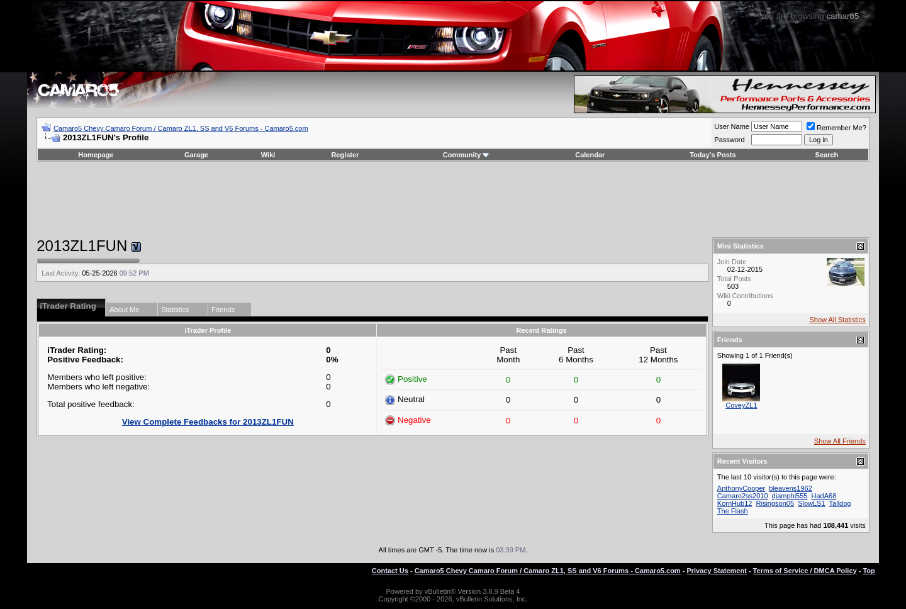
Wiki (268, 155)
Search (827, 155)
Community (466, 155)
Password (729, 139)
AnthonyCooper (741, 488)
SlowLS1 (811, 503)
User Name (731, 126)
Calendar (590, 155)
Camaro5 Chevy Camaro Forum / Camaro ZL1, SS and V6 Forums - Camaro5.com (180, 128)
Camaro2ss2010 (742, 496)
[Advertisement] (453, 199)
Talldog (840, 503)
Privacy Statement (716, 570)
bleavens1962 (790, 488)
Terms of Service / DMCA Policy (805, 570)
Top (869, 570)
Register (345, 155)
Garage (196, 155)
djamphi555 (790, 496)
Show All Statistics (838, 319)
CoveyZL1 (741, 405)
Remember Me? (836, 127)
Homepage (95, 155)
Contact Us (390, 570)
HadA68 (824, 496)
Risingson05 (775, 503)
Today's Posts (712, 155)
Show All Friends (840, 441)
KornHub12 (734, 503)
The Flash (732, 511)
